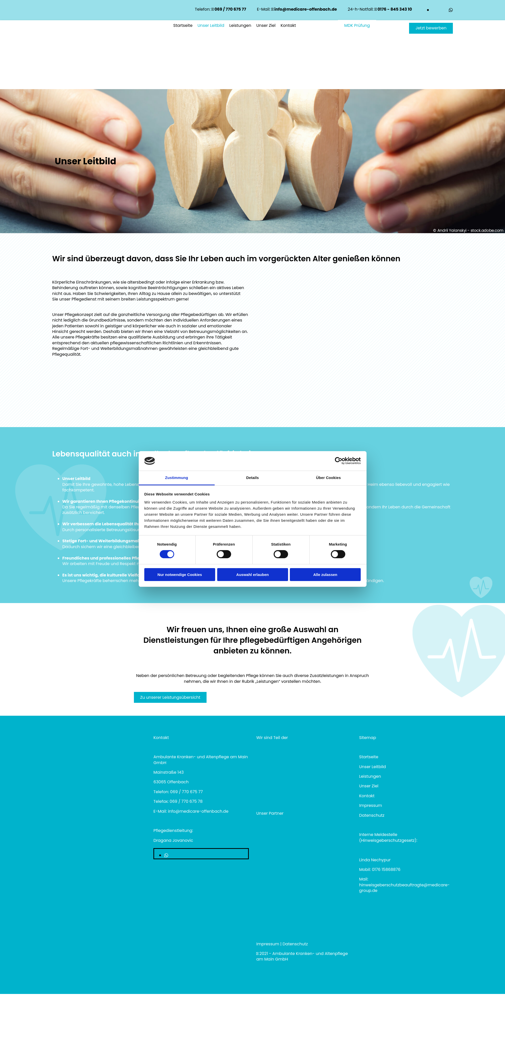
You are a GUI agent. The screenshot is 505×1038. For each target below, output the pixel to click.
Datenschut (294, 944)
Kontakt (288, 25)
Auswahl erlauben (252, 574)
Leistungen (240, 25)
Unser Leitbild (210, 25)
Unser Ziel (265, 25)
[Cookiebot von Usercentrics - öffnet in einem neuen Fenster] (338, 461)
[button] (431, 28)
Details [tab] (252, 477)
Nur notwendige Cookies (179, 574)
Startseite (183, 25)
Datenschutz (372, 815)
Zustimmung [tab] (176, 477)
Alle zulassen (325, 574)
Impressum (267, 944)
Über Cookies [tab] (328, 477)
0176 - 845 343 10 (393, 9)
